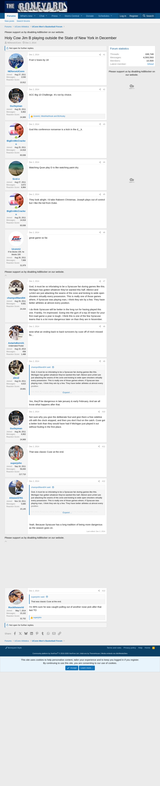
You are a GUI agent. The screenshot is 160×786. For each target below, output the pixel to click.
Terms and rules (114, 648)
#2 (104, 89)
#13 (103, 591)
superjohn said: (38, 597)
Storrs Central (72, 16)
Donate (90, 16)
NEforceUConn (14, 43)
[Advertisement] (55, 564)
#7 (104, 281)
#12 (103, 481)
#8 (104, 326)
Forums (11, 16)
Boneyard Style (13, 648)
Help (140, 648)
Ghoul (150, 64)
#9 (104, 361)
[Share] (100, 55)
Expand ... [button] (67, 392)
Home (147, 648)
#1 (104, 55)
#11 (103, 446)
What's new (26, 16)
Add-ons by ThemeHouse (90, 653)
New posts (9, 21)
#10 (103, 412)
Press (55, 16)
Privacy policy (130, 648)
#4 (104, 162)
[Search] (148, 16)
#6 (104, 232)
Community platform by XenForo (55, 653)
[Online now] (16, 67)
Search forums (23, 21)
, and (49, 116)
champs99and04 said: (41, 367)
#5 (104, 194)
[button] (35, 16)
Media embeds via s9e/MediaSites (114, 653)
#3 (104, 124)
